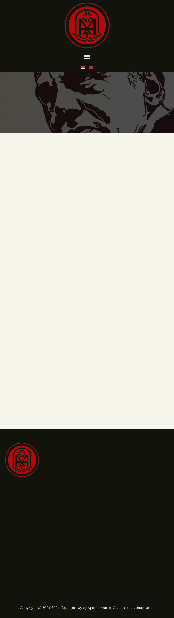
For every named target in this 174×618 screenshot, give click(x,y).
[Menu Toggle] (87, 56)
